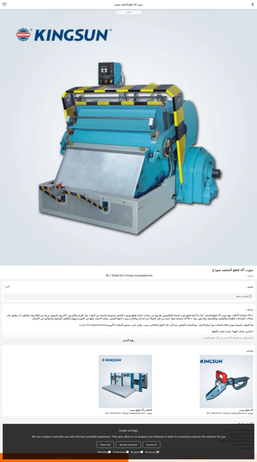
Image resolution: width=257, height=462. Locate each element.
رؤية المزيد (128, 340)
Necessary (152, 452)
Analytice (137, 452)
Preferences (121, 452)
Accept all (152, 444)
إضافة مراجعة (242, 296)
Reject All (105, 444)
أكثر (7, 286)
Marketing (104, 452)
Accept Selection (128, 444)
